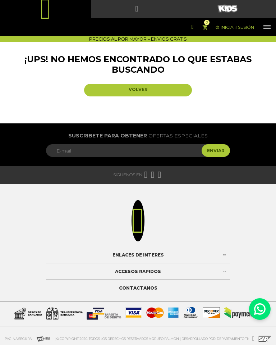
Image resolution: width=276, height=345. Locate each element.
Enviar (216, 150)
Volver (138, 89)
